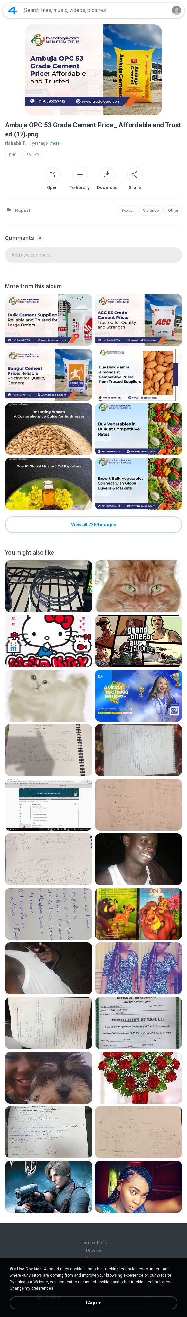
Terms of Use (93, 1242)
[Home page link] (12, 10)
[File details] (48, 320)
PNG (13, 155)
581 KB (32, 155)
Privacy (93, 1250)
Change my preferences (31, 1288)
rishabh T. (15, 143)
